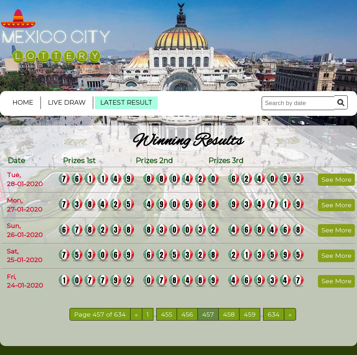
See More (337, 179)
